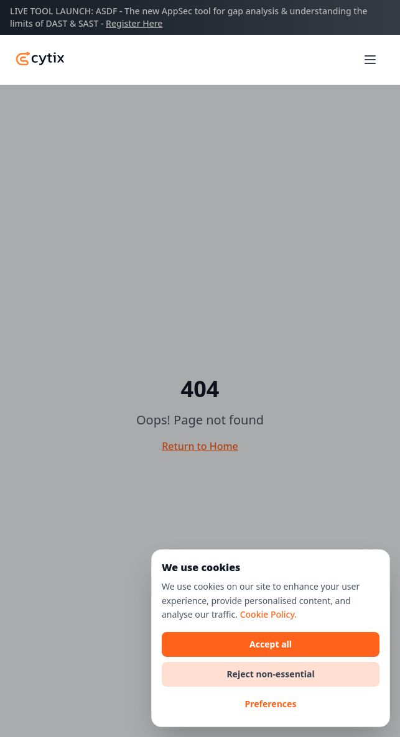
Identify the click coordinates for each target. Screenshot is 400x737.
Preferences (271, 704)
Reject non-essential (270, 674)
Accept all (270, 644)
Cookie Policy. (268, 614)
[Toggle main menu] (370, 60)
